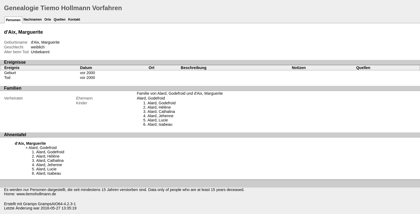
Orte (47, 19)
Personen (13, 20)
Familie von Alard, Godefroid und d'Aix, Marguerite (180, 93)
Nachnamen (33, 19)
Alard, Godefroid (151, 98)
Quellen (59, 19)
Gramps (30, 204)
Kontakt (74, 19)
